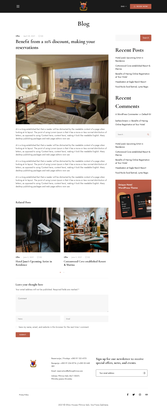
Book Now (141, 6)
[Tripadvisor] (146, 394)
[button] (60, 272)
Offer (18, 36)
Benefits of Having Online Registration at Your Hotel (132, 75)
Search (146, 37)
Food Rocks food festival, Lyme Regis (131, 86)
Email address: (121, 373)
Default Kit (146, 114)
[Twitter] (134, 394)
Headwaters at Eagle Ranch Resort (130, 81)
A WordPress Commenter (126, 114)
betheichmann (121, 120)
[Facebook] (127, 394)
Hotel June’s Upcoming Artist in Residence (129, 59)
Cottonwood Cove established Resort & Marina (132, 67)
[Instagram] (140, 394)
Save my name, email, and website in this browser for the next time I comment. (54, 327)
